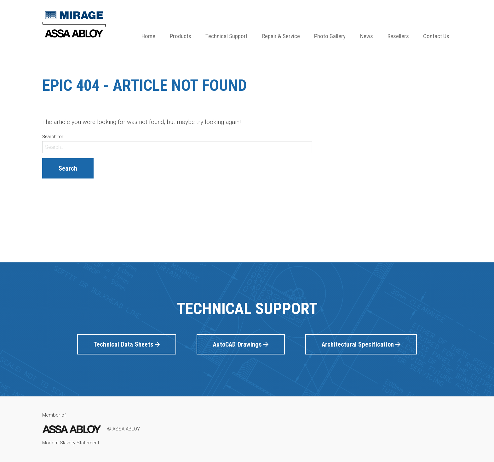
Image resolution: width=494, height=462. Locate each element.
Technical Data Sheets (127, 344)
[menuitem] (148, 25)
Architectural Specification (361, 344)
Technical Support (226, 36)
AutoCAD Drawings (240, 344)
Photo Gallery (330, 36)
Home (148, 36)
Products (180, 36)
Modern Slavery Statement (70, 443)
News (366, 36)
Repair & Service (281, 36)
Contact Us (436, 36)
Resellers (398, 36)
